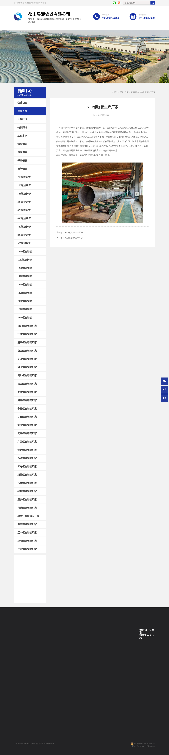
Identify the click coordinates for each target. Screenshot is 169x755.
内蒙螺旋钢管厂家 (27, 508)
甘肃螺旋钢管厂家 (27, 416)
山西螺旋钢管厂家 (27, 350)
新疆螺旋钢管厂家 (27, 474)
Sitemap (152, 746)
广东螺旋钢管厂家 (27, 549)
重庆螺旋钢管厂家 (27, 499)
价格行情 (22, 119)
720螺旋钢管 (24, 226)
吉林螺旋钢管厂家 (27, 483)
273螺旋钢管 (24, 185)
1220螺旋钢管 (24, 268)
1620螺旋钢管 (24, 284)
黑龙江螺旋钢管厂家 (28, 516)
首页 (126, 92)
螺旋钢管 (22, 144)
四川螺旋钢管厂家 (27, 375)
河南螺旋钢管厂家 (27, 400)
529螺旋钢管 (24, 210)
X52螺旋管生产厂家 (74, 232)
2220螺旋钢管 (24, 309)
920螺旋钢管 (24, 243)
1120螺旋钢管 (24, 259)
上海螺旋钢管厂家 (27, 541)
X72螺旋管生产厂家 (74, 238)
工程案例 (22, 135)
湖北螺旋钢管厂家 (27, 425)
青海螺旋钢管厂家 (27, 466)
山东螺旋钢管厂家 (27, 326)
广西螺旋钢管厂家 (27, 441)
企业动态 (22, 102)
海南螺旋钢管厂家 (27, 524)
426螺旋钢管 (24, 202)
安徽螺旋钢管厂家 (27, 392)
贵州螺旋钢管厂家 (27, 450)
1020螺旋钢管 (24, 251)
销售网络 (22, 127)
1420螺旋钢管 (24, 276)
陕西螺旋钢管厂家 (27, 383)
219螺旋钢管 (24, 177)
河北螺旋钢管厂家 (27, 367)
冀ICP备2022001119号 (140, 746)
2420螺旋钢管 (24, 317)
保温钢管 (22, 160)
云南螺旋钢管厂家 (27, 433)
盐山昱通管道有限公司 (45, 743)
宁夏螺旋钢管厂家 (27, 408)
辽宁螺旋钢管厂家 (27, 532)
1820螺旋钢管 (24, 293)
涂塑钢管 (22, 168)
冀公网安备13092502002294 (144, 743)
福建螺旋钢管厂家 (27, 491)
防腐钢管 (22, 152)
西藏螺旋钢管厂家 (27, 458)
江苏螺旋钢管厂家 (27, 334)
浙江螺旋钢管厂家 (27, 342)
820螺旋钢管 (24, 235)
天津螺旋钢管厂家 (27, 359)
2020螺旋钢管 (24, 301)
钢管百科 (22, 111)
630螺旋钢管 (24, 218)
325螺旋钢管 (24, 193)
